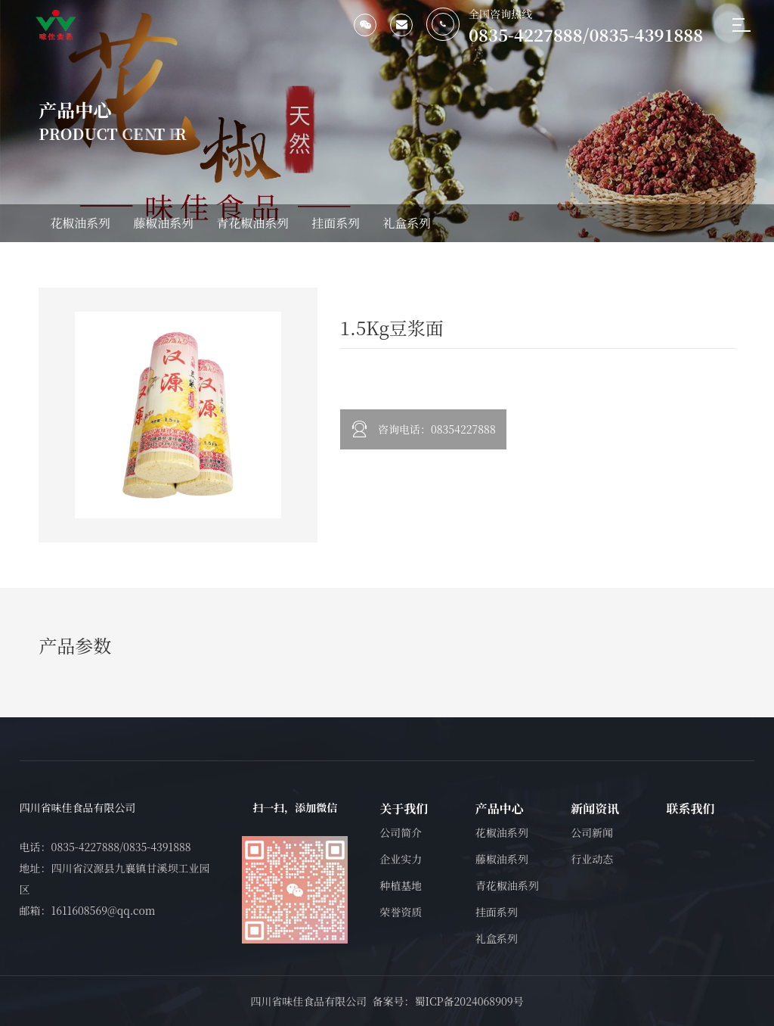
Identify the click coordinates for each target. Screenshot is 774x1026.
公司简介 (400, 832)
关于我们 (403, 808)
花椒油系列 (80, 223)
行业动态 (592, 858)
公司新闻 (592, 832)
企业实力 (400, 858)
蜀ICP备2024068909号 (468, 1001)
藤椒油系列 (163, 223)
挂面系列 (335, 223)
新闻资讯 (595, 808)
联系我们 (691, 808)
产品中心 (499, 808)
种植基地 (400, 885)
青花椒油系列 (252, 223)
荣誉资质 (400, 911)
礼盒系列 (406, 223)
